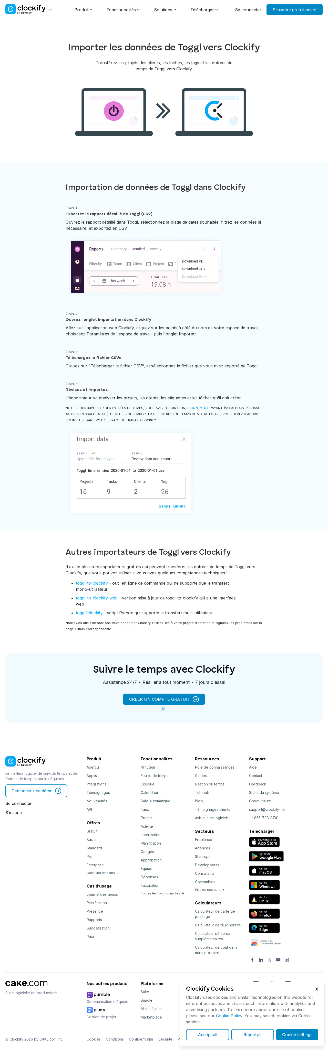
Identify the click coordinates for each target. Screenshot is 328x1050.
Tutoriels (202, 792)
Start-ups (202, 856)
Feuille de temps (154, 775)
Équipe (146, 868)
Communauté (260, 801)
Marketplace (151, 1017)
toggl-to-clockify (92, 583)
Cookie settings (297, 1034)
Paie (90, 936)
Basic (91, 839)
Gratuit (92, 831)
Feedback (257, 784)
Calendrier (149, 792)
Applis (92, 775)
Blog (199, 801)
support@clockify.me (267, 809)
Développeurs (207, 865)
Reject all (252, 1034)
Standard (94, 848)
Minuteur (148, 767)
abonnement (197, 408)
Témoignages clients (212, 809)
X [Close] (316, 989)
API (89, 809)
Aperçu (93, 767)
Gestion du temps (209, 784)
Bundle (146, 1000)
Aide (253, 767)
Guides (201, 775)
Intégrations (96, 784)
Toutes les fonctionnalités (162, 893)
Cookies (94, 1039)
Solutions (163, 9)
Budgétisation (98, 928)
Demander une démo (36, 791)
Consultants (204, 873)
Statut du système (264, 792)
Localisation (150, 835)
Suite (145, 992)
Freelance (203, 839)
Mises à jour (151, 1009)
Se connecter (248, 9)
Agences (202, 848)
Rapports (94, 919)
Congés (147, 851)
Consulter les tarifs (103, 873)
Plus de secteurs (209, 890)
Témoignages (98, 792)
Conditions (115, 1039)
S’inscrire (14, 812)
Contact (255, 775)
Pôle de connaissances (214, 767)
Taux (145, 809)
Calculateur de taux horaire (218, 925)
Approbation (151, 860)
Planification (97, 903)
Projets (146, 818)
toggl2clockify (89, 612)
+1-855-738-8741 (263, 818)
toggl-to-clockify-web (97, 597)
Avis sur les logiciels (212, 818)
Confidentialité (141, 1039)
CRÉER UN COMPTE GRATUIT (164, 699)
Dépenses (149, 877)
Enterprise (95, 865)
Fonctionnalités (121, 9)
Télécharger (202, 9)
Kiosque (148, 784)
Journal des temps (102, 894)
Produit (81, 9)
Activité (147, 826)
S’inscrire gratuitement (294, 9)
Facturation (150, 885)
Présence (95, 911)
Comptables (205, 882)
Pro (90, 856)
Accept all (207, 1034)
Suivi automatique (155, 801)
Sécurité (165, 1039)
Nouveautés (97, 801)
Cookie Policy (229, 1015)
